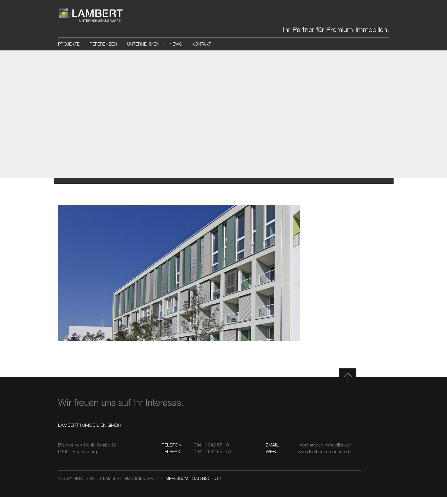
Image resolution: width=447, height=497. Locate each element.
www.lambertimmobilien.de (324, 451)
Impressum (176, 478)
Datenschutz (206, 478)
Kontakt (201, 43)
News (175, 43)
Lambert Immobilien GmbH (91, 15)
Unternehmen (143, 43)
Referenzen (103, 43)
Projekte (69, 43)
